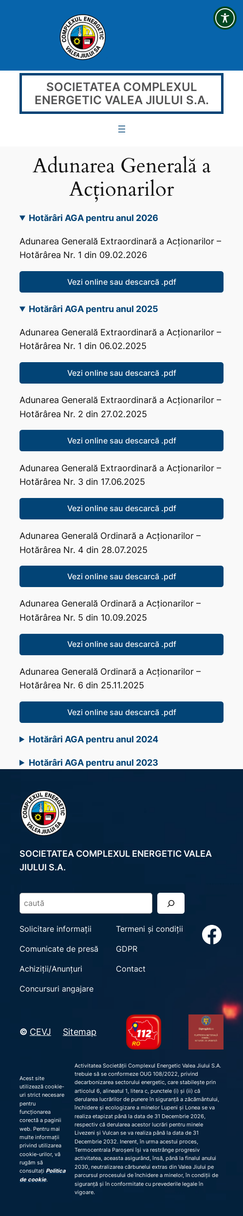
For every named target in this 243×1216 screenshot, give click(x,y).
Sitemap (79, 1031)
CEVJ (40, 1031)
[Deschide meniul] (122, 129)
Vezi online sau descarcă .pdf (121, 282)
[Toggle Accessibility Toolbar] (225, 18)
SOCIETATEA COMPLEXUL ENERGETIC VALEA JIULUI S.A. (122, 93)
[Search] (171, 903)
